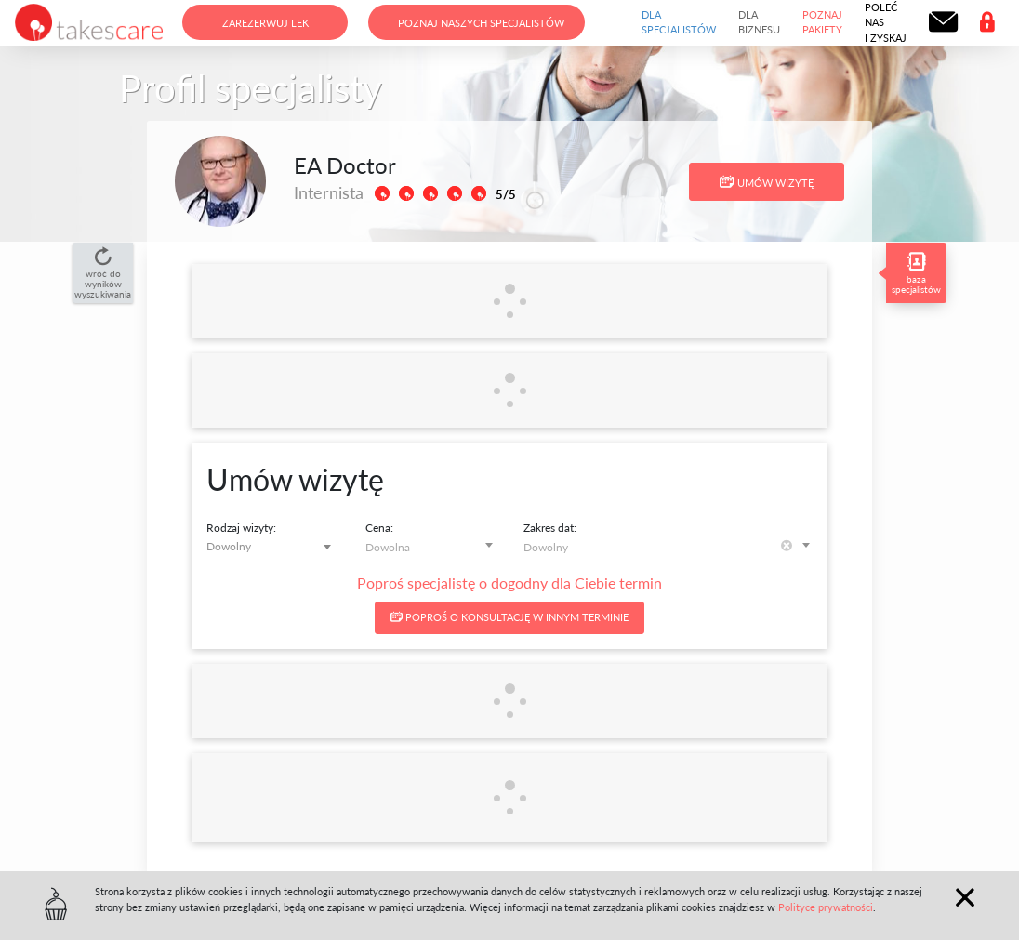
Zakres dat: (549, 528)
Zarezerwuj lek (265, 23)
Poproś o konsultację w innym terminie (509, 617)
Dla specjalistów (679, 22)
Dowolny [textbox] (228, 546)
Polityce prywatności (825, 907)
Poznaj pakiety (822, 22)
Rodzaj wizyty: (241, 528)
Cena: (379, 528)
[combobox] (271, 546)
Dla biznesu (759, 22)
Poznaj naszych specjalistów (481, 23)
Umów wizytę (767, 182)
